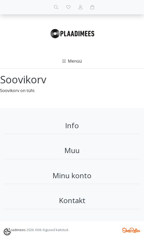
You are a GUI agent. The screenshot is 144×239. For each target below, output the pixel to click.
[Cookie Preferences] (7, 231)
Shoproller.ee (131, 230)
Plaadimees (17, 229)
